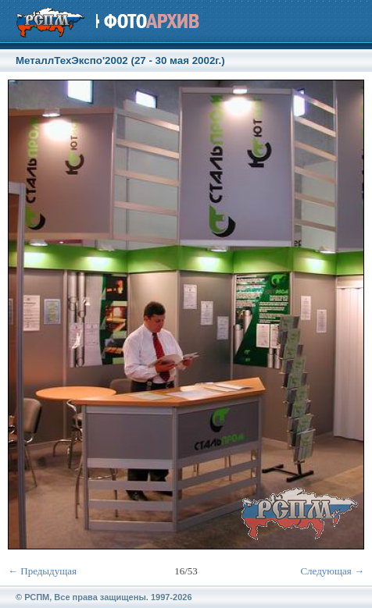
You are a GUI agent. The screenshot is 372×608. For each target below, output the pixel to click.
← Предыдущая (42, 571)
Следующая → (332, 571)
